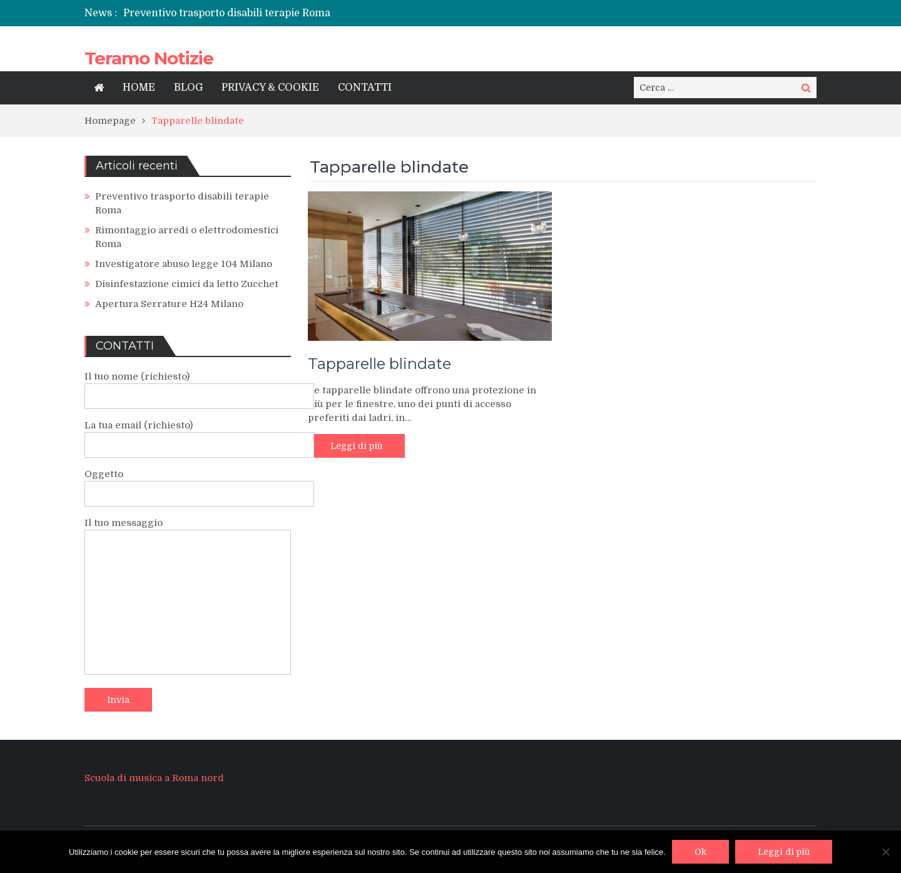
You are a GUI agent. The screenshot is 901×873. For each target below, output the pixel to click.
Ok (700, 852)
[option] (323, 13)
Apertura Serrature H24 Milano (169, 304)
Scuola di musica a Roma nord (154, 778)
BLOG (188, 87)
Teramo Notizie (148, 58)
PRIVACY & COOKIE (270, 87)
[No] (885, 851)
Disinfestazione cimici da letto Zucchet (186, 284)
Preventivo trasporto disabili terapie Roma (226, 13)
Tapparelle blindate (379, 364)
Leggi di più (356, 446)
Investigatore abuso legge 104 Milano (183, 264)
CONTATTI (365, 87)
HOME (139, 87)
